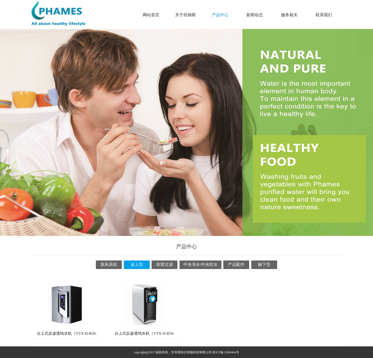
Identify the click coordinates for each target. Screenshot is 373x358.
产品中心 (220, 15)
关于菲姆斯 (185, 15)
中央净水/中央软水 (200, 264)
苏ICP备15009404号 (225, 352)
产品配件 (236, 264)
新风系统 (109, 264)
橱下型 (264, 264)
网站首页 (151, 15)
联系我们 (323, 15)
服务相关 (289, 15)
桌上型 (137, 264)
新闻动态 (254, 15)
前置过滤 (164, 264)
